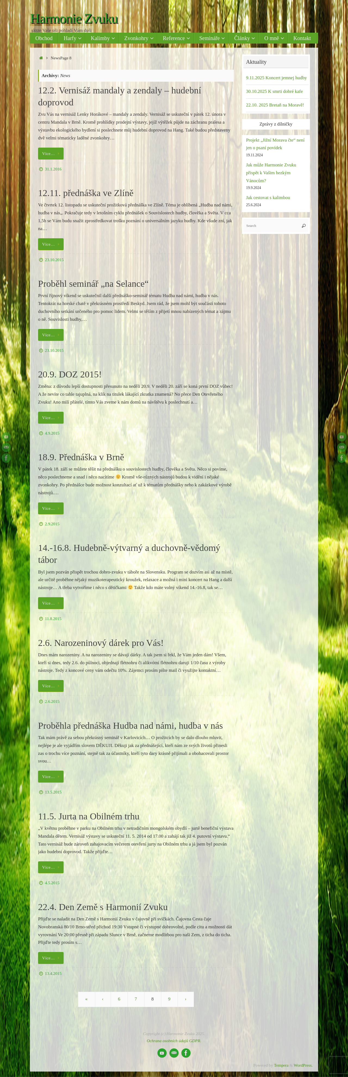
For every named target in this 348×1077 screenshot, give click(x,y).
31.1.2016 (53, 169)
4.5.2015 (52, 882)
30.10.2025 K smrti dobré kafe (274, 91)
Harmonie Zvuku (73, 18)
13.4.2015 (53, 973)
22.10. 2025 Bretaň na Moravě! (275, 105)
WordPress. (303, 1065)
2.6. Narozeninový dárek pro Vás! (101, 643)
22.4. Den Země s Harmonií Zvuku (103, 907)
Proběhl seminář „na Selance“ (93, 284)
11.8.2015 (53, 618)
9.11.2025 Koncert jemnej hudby (276, 77)
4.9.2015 (52, 433)
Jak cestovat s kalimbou (268, 197)
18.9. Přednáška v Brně (81, 457)
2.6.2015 (52, 701)
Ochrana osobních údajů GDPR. (174, 1040)
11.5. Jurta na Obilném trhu (88, 816)
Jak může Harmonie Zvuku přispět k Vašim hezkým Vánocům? (271, 172)
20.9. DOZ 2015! (70, 374)
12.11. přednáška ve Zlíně (85, 193)
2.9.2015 (52, 523)
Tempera (281, 1065)
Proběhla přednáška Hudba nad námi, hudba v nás (130, 726)
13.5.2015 (53, 792)
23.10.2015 (54, 259)
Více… (51, 153)
